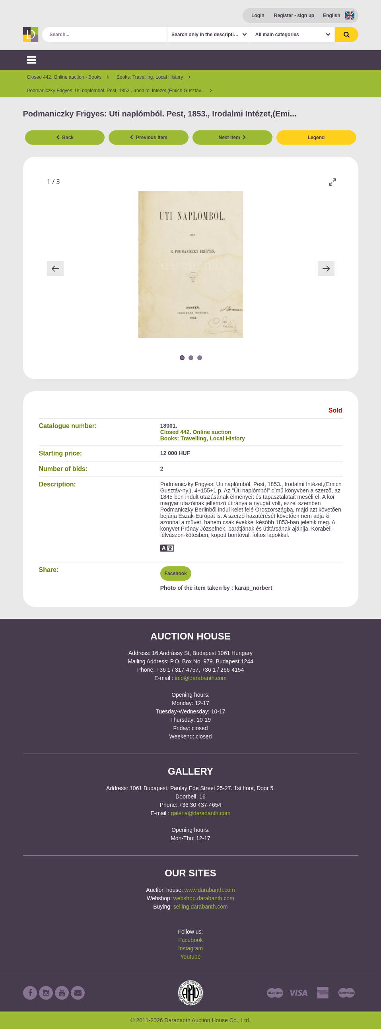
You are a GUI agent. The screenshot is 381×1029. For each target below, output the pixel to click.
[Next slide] (326, 268)
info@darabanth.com (201, 678)
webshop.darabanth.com (203, 898)
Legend (316, 137)
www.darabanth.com (210, 890)
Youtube (191, 956)
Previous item (148, 137)
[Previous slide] (55, 268)
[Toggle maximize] (332, 181)
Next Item (233, 137)
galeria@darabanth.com (201, 813)
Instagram (190, 948)
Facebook (176, 573)
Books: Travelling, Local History (202, 438)
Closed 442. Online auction (195, 432)
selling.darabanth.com (200, 906)
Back (65, 137)
